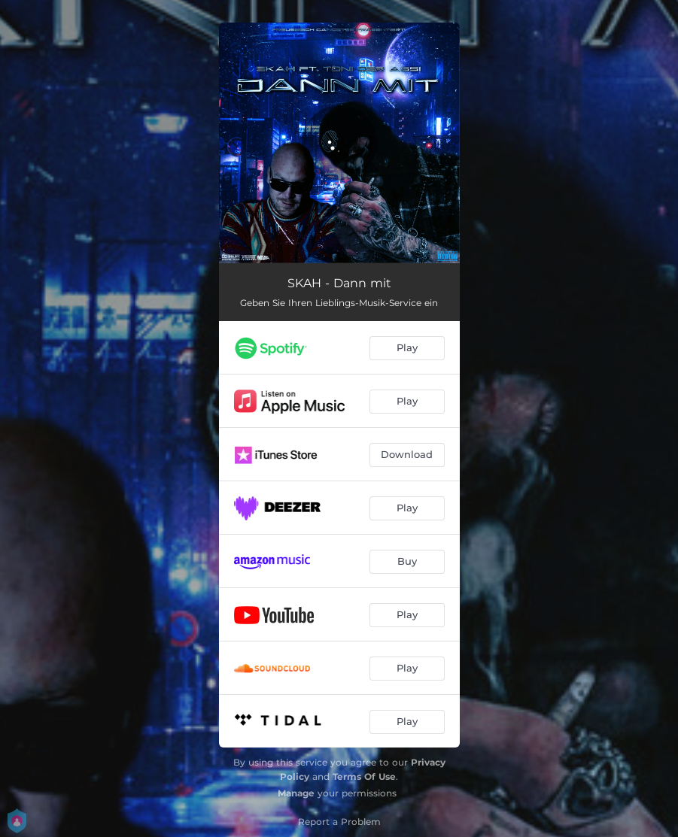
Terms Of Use (364, 776)
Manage (296, 793)
